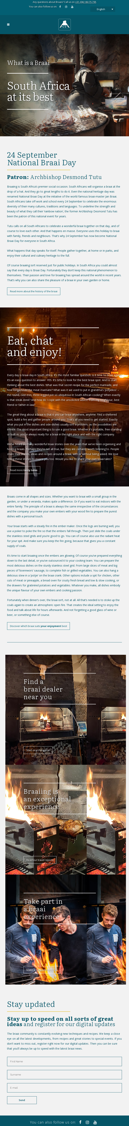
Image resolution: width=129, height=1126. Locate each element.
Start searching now (38, 750)
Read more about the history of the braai (33, 291)
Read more (23, 470)
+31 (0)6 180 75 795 (85, 2)
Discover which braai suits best (38, 626)
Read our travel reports (40, 860)
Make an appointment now (42, 970)
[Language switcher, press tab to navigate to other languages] (102, 9)
